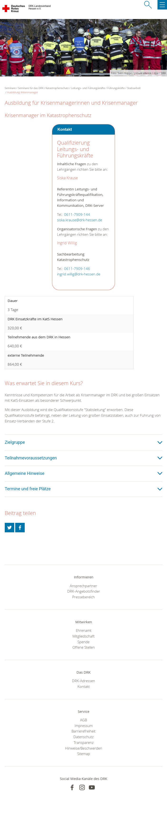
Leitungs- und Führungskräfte (88, 88)
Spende (83, 641)
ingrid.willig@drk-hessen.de (78, 274)
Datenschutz (83, 736)
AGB (83, 720)
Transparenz (84, 742)
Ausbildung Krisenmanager (22, 92)
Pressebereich (83, 597)
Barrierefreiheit (83, 731)
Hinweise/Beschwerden (83, 748)
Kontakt (83, 686)
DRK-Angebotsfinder (83, 591)
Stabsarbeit (134, 88)
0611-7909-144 (77, 214)
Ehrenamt (83, 630)
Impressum (84, 725)
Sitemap (83, 753)
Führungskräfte (116, 88)
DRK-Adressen (83, 680)
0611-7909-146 (77, 268)
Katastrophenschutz (57, 88)
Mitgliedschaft (83, 636)
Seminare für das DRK (30, 88)
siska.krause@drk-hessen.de (79, 220)
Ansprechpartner (83, 585)
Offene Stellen (83, 647)
